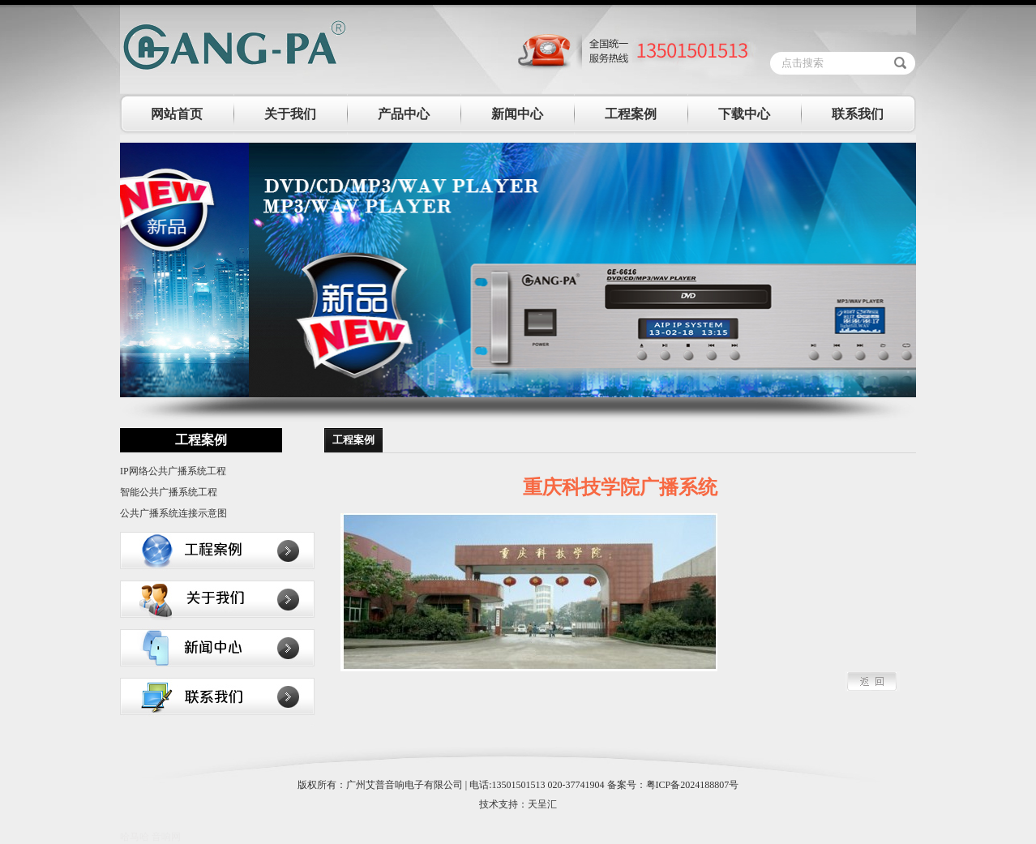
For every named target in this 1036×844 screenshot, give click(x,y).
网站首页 (177, 114)
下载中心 (744, 114)
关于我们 (290, 114)
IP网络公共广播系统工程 (173, 471)
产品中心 (404, 114)
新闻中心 (517, 114)
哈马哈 (134, 836)
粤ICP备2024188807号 (692, 784)
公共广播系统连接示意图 (173, 513)
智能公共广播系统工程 (168, 492)
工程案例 (631, 114)
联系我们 (858, 114)
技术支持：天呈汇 (518, 804)
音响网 (166, 836)
